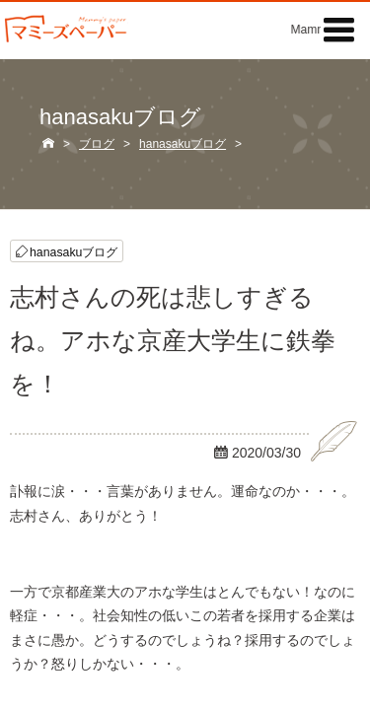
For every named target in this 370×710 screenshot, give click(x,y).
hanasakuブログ (73, 251)
